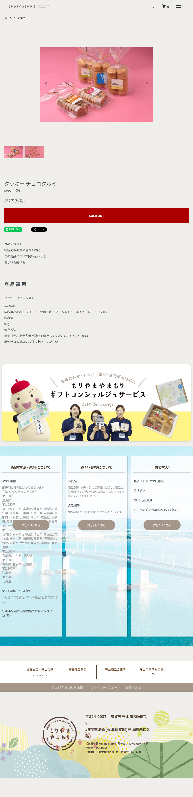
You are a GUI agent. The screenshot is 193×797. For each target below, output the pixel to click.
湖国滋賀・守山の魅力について (39, 672)
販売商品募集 (78, 669)
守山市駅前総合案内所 (153, 672)
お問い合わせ (133, 687)
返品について (13, 244)
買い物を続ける (14, 262)
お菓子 (21, 18)
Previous (46, 84)
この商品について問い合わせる (25, 256)
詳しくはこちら (31, 525)
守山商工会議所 (115, 669)
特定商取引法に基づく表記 (22, 250)
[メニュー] (178, 6)
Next (147, 84)
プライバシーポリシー (104, 687)
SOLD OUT (96, 216)
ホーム (8, 18)
